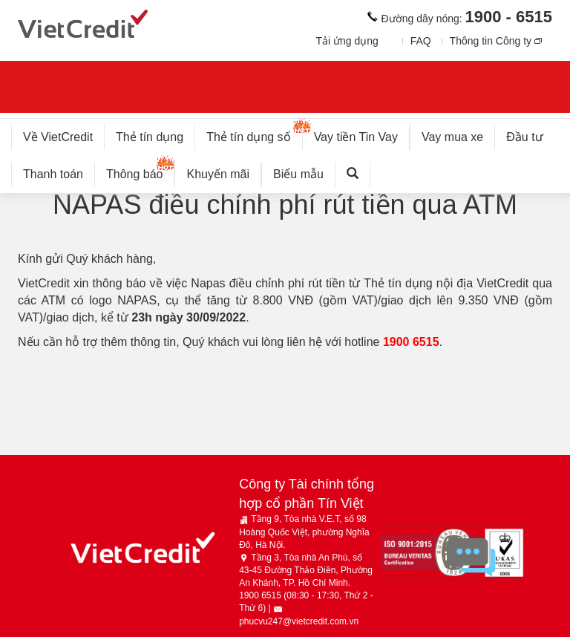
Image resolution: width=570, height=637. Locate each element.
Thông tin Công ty (491, 41)
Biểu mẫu (298, 174)
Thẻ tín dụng (149, 137)
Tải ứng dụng (346, 41)
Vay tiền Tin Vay (362, 134)
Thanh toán (53, 174)
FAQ (420, 41)
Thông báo (140, 171)
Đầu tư (524, 137)
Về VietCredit (58, 137)
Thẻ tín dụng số (254, 134)
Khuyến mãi (217, 174)
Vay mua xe (452, 137)
